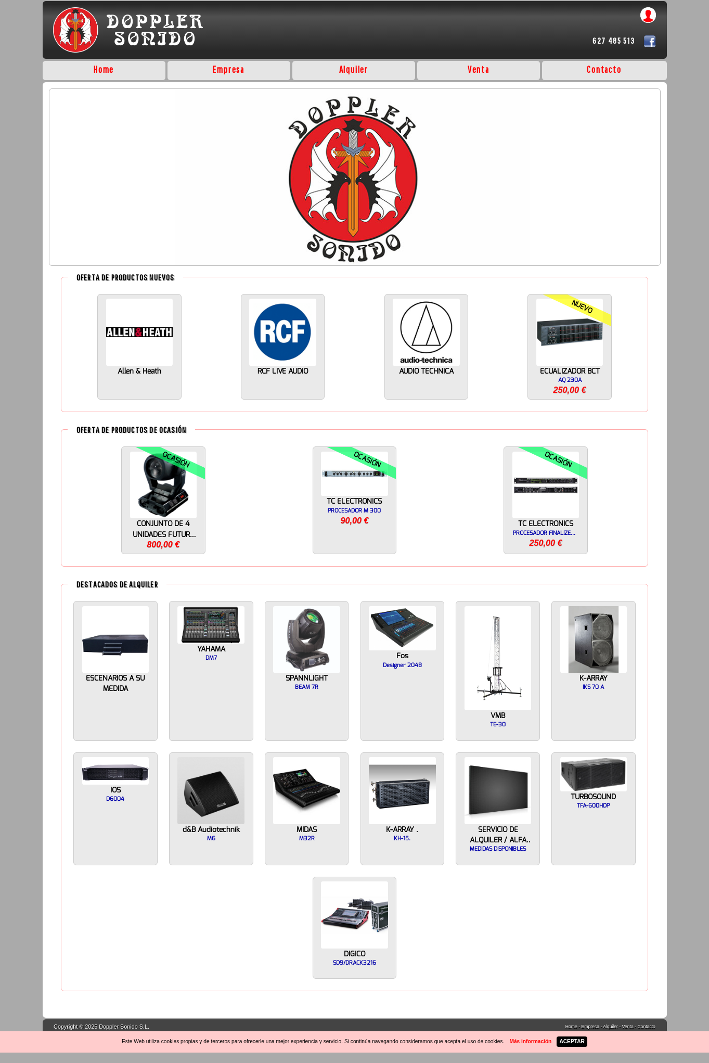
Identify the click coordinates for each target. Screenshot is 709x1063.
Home (104, 69)
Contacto (604, 69)
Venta (478, 69)
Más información (530, 1041)
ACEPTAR (571, 1041)
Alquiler (353, 69)
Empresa (228, 69)
